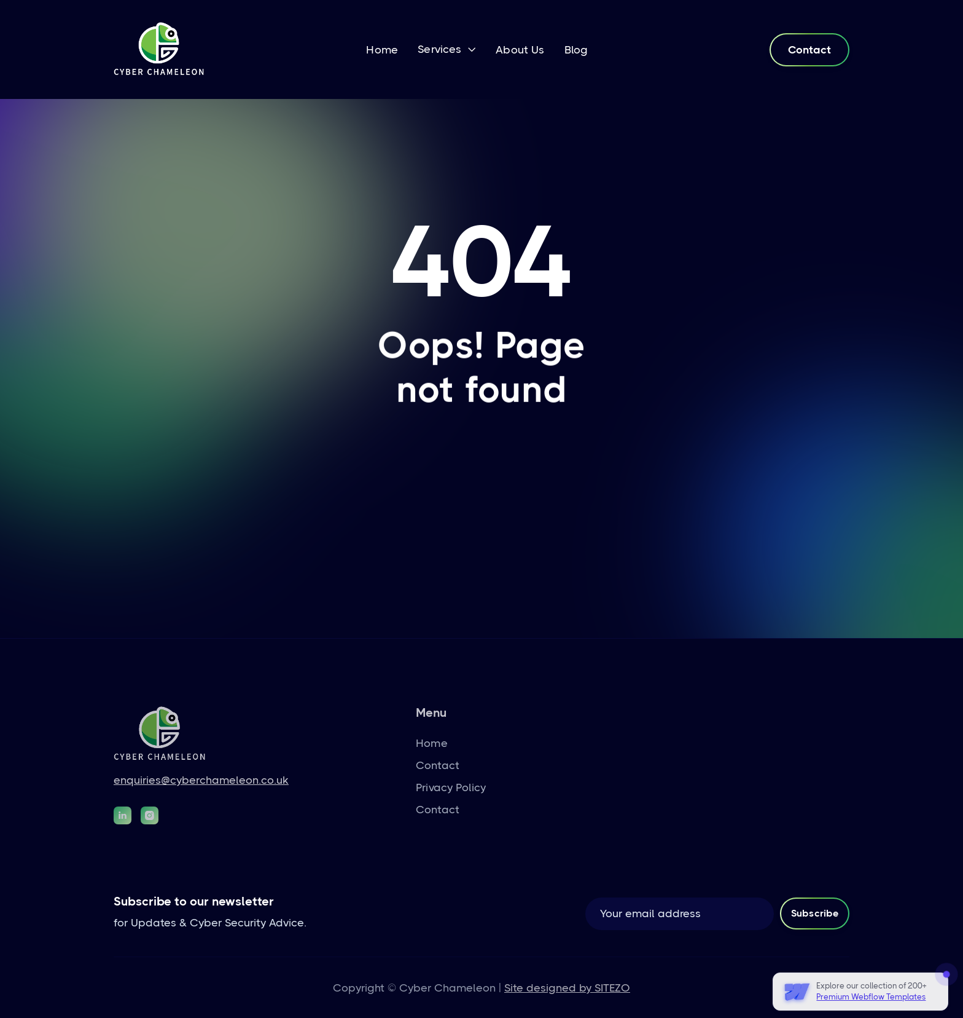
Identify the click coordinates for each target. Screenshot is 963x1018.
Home (382, 50)
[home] (159, 49)
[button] (447, 50)
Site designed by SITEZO (567, 988)
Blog (576, 50)
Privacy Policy (451, 787)
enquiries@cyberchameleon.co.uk (201, 780)
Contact (809, 50)
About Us (520, 50)
